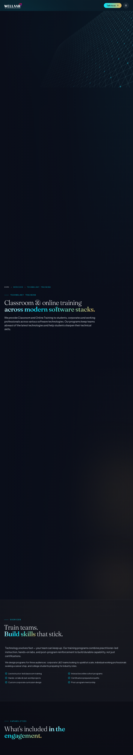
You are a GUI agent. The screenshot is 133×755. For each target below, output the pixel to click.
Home (6, 287)
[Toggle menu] (126, 5)
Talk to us (113, 5)
